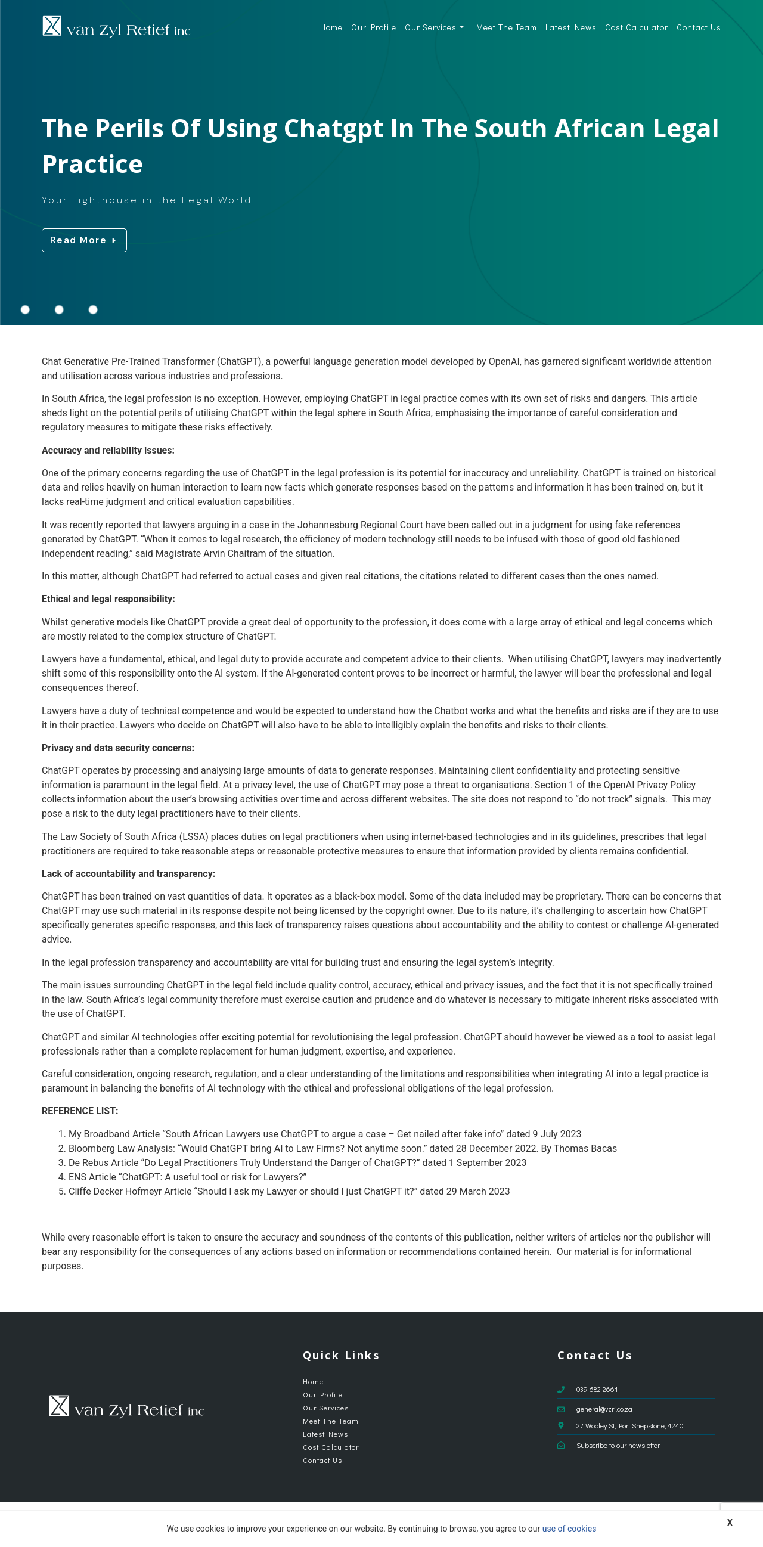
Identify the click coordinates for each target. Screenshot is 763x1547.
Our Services (435, 27)
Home (331, 27)
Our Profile (373, 27)
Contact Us (699, 27)
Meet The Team (506, 27)
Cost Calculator (636, 27)
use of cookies (569, 1528)
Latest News (571, 27)
